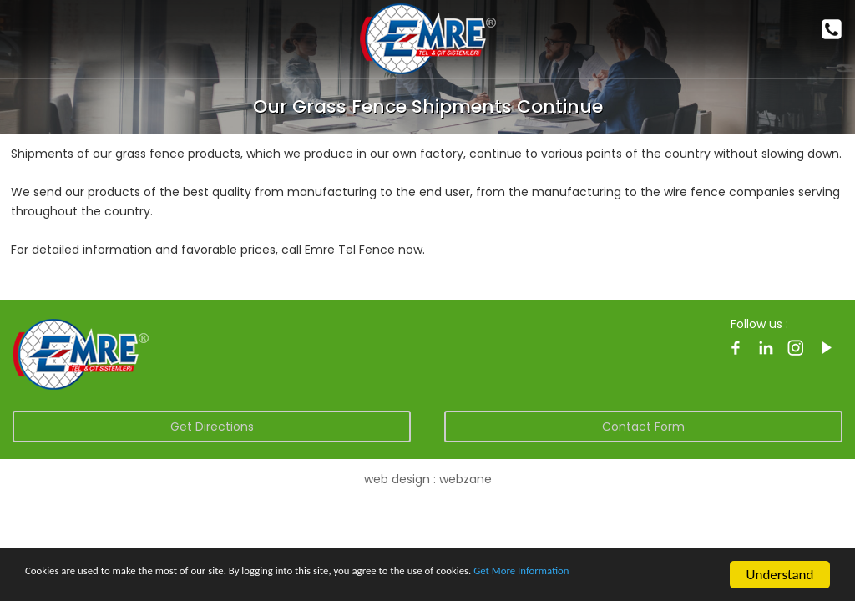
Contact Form (643, 426)
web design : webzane (428, 479)
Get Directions (212, 426)
